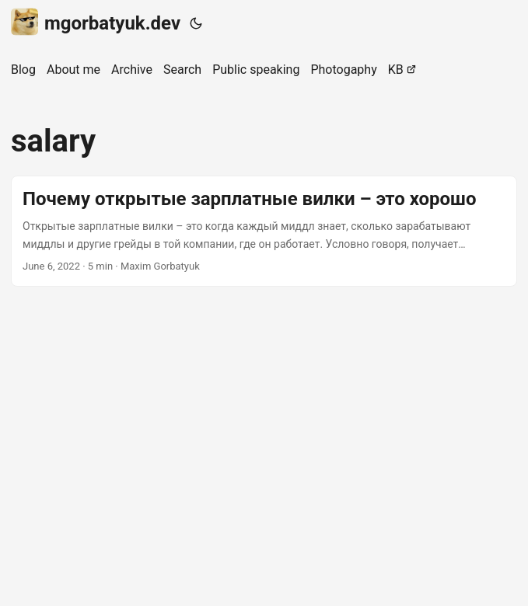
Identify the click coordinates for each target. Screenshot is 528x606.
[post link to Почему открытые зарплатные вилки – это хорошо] (264, 231)
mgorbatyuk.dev (95, 22)
